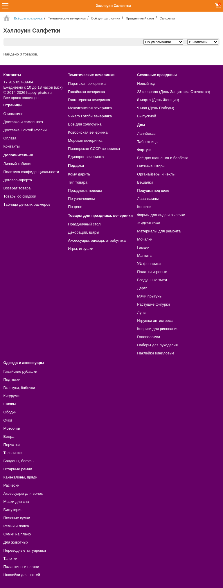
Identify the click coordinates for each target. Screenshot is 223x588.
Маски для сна (16, 501)
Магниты (144, 255)
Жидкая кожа (148, 223)
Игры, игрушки (80, 248)
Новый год (146, 83)
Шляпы (9, 404)
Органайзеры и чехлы (156, 174)
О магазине (13, 114)
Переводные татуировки (24, 550)
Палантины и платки (21, 566)
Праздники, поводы (85, 190)
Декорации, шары (83, 232)
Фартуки (144, 150)
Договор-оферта (17, 180)
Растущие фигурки (153, 304)
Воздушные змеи (152, 280)
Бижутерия (13, 510)
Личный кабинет (17, 164)
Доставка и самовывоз (23, 122)
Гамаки (143, 247)
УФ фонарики (149, 263)
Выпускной (146, 116)
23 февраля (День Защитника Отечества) (173, 91)
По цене (75, 207)
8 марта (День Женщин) (158, 100)
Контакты (11, 146)
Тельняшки (13, 453)
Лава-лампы (148, 198)
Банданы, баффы (19, 461)
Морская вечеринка (85, 140)
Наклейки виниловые (155, 353)
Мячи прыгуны (149, 296)
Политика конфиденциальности (31, 172)
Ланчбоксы (146, 133)
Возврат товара (17, 188)
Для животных (15, 542)
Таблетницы (147, 141)
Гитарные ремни (17, 469)
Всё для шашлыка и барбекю (162, 158)
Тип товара (77, 182)
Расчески (11, 485)
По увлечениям (81, 198)
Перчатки (11, 444)
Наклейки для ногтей (21, 575)
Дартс (142, 288)
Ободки (10, 412)
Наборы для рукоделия (157, 345)
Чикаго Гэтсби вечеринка (90, 116)
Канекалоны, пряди (20, 477)
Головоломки (148, 337)
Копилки (144, 207)
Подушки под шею (153, 190)
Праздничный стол (84, 224)
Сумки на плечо (17, 534)
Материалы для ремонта (159, 231)
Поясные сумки (16, 518)
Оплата (10, 138)
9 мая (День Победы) (155, 108)
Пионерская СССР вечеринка (94, 148)
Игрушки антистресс (154, 320)
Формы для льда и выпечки (161, 215)
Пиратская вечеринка (86, 83)
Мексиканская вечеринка (90, 108)
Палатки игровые (152, 272)
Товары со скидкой (19, 196)
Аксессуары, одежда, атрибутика (96, 240)
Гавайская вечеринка (86, 91)
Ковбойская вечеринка (87, 132)
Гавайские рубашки (20, 371)
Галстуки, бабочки (19, 388)
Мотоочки (11, 428)
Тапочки (10, 558)
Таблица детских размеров (27, 204)
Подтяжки (12, 379)
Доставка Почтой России (25, 130)
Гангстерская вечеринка (89, 100)
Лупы (141, 312)
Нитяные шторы (151, 166)
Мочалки (144, 239)
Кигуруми (11, 396)
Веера (9, 436)
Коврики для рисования (157, 329)
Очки (7, 420)
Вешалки (145, 182)
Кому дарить (79, 174)
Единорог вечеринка (86, 157)
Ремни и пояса (16, 526)
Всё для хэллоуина (84, 124)
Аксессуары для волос (23, 493)
